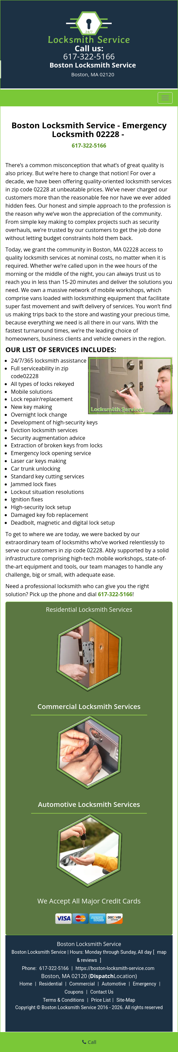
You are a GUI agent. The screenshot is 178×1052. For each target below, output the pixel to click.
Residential (51, 984)
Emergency (144, 984)
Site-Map (125, 1000)
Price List (101, 1000)
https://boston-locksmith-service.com (114, 968)
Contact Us (102, 992)
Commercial (82, 984)
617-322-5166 (89, 56)
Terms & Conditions (63, 1000)
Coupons (74, 992)
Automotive (114, 984)
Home (25, 984)
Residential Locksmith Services (89, 609)
